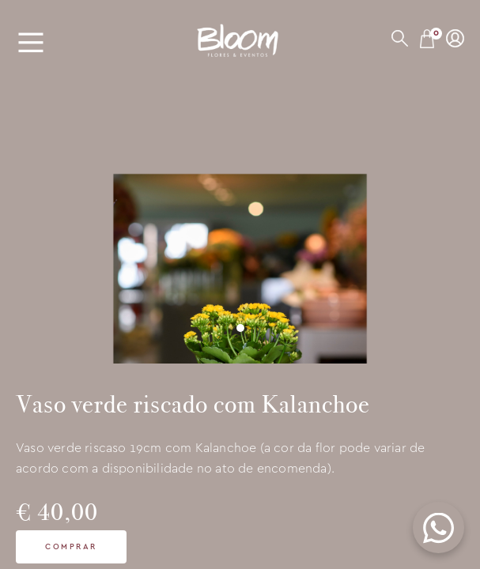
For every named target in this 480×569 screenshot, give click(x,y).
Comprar (71, 547)
